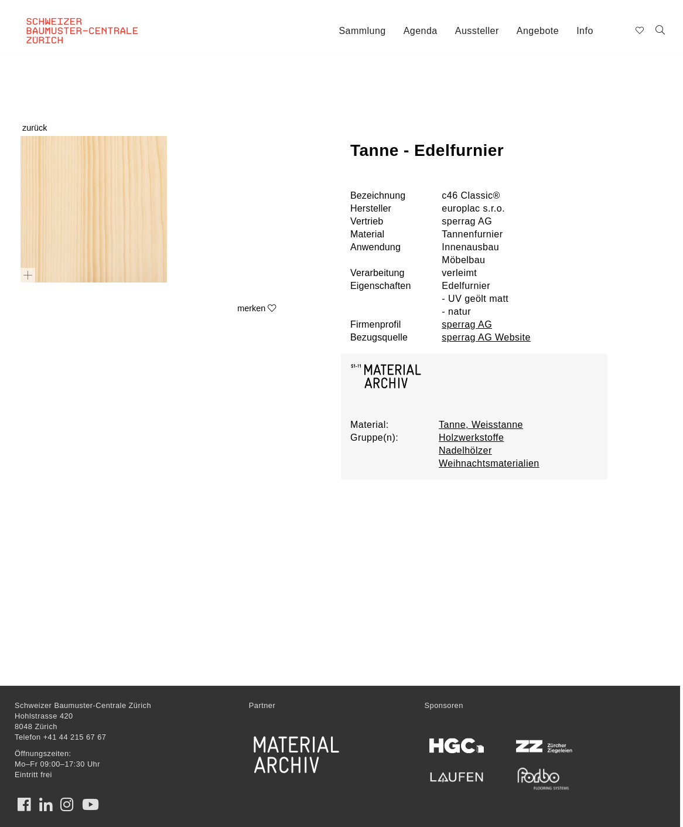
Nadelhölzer (465, 450)
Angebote (538, 31)
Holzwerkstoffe (471, 438)
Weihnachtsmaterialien (489, 463)
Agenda (421, 31)
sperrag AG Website (486, 337)
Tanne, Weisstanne (481, 425)
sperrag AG (467, 324)
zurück (34, 127)
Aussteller (477, 31)
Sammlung (362, 31)
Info (584, 31)
